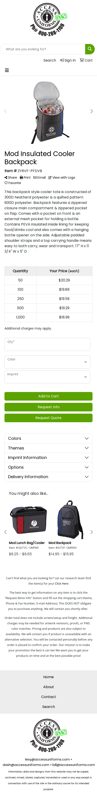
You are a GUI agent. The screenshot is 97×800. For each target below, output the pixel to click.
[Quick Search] (42, 49)
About (48, 686)
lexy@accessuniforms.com (47, 759)
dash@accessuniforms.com (26, 764)
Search (48, 706)
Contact (48, 696)
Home (48, 677)
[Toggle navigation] (7, 70)
